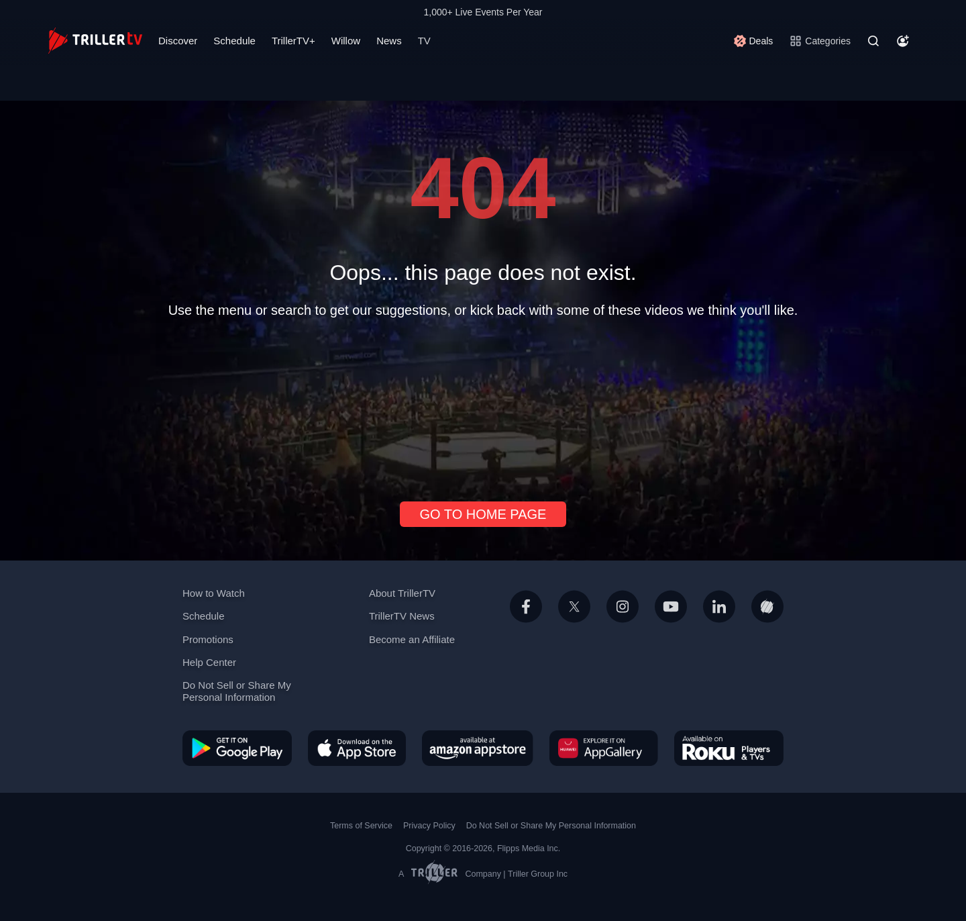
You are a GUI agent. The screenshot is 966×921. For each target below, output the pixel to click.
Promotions (207, 639)
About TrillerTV (402, 593)
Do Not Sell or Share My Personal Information (236, 691)
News (389, 40)
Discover (177, 40)
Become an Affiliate (412, 639)
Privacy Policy (429, 825)
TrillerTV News (402, 616)
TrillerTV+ (293, 40)
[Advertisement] (483, 404)
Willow (345, 40)
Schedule (234, 40)
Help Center (209, 662)
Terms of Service (361, 825)
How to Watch (213, 593)
